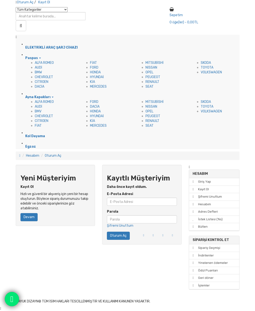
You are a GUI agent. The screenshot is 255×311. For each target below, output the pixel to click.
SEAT (149, 87)
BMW (38, 72)
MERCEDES (98, 87)
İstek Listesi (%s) (208, 219)
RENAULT (152, 82)
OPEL (149, 72)
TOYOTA (207, 67)
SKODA (206, 63)
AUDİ (38, 67)
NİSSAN (151, 67)
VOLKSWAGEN (211, 72)
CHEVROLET (44, 77)
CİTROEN (41, 82)
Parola (112, 212)
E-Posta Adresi (120, 194)
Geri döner (203, 278)
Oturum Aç (25, 2)
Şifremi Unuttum (120, 226)
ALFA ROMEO (44, 63)
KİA (92, 82)
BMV (38, 111)
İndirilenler (203, 255)
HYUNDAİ (97, 77)
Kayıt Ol (44, 2)
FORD (94, 67)
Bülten (200, 226)
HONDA (95, 72)
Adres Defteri (205, 211)
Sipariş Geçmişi (206, 248)
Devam (29, 217)
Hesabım (32, 156)
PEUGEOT (152, 77)
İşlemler (201, 285)
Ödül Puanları (205, 270)
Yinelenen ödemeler (210, 263)
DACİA (39, 87)
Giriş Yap (202, 181)
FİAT (93, 63)
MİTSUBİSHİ (154, 63)
